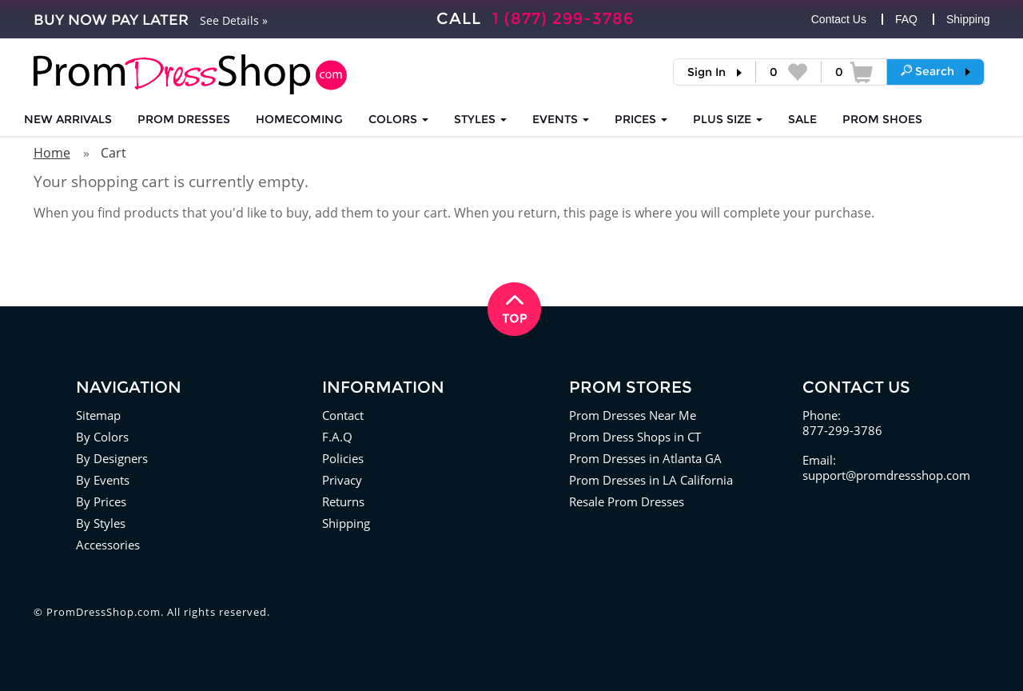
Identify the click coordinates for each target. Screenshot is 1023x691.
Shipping (968, 19)
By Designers (112, 458)
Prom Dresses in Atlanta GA (645, 458)
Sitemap (98, 415)
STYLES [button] (480, 119)
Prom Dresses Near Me (632, 415)
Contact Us (838, 19)
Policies (343, 458)
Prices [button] (641, 119)
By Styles (100, 523)
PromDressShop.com (103, 612)
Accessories (108, 545)
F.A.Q (337, 437)
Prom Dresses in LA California (651, 480)
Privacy (342, 480)
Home (52, 153)
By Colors (102, 437)
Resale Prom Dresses (626, 501)
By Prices (101, 501)
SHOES (882, 119)
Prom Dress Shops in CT (635, 437)
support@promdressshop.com (886, 475)
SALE (802, 119)
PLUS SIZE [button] (727, 119)
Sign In (706, 72)
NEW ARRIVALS (68, 119)
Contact (343, 415)
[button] (935, 71)
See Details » (234, 20)
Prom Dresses (183, 119)
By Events (102, 480)
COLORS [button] (398, 119)
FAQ (906, 19)
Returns (343, 501)
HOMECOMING (299, 119)
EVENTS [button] (560, 119)
